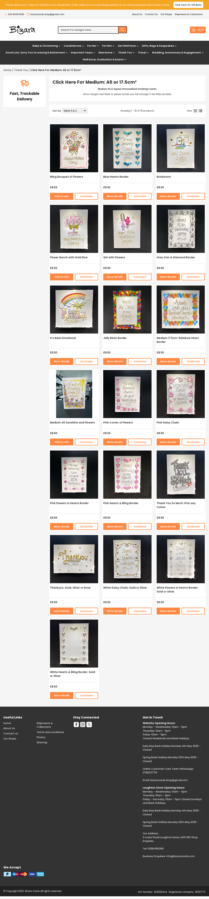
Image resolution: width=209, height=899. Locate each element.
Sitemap (42, 742)
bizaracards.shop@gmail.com (45, 14)
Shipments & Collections (189, 14)
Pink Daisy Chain (168, 422)
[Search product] (122, 29)
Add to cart (61, 196)
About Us (137, 14)
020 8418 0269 (14, 14)
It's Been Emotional (63, 338)
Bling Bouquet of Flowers (66, 177)
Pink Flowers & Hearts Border (69, 503)
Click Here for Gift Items (188, 4)
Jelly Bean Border (115, 338)
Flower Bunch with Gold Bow (69, 257)
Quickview (86, 196)
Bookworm (164, 177)
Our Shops (166, 14)
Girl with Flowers (114, 257)
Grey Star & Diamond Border (176, 257)
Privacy (41, 737)
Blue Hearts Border (115, 177)
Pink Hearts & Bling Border (120, 503)
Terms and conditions (50, 732)
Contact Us (151, 14)
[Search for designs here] (88, 30)
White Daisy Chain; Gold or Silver (125, 587)
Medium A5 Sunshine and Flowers (72, 422)
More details (115, 196)
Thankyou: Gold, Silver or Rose (70, 587)
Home (7, 723)
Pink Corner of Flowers (118, 422)
